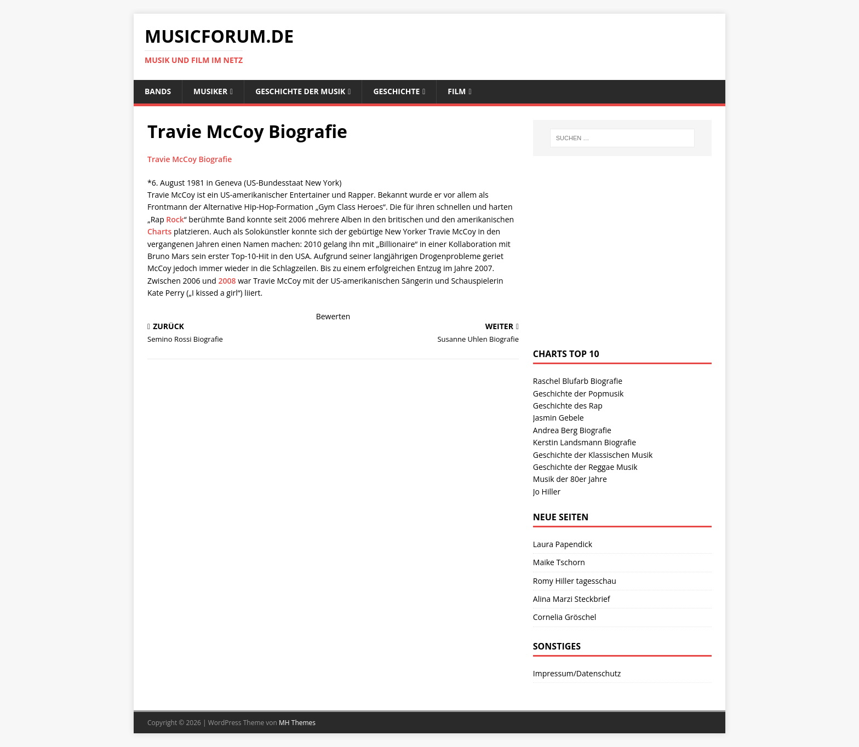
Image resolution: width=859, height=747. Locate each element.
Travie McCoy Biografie (189, 159)
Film (459, 91)
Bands (158, 91)
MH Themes (297, 722)
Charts (159, 231)
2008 (227, 280)
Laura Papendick (562, 544)
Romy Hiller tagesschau (574, 581)
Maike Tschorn (559, 562)
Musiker (211, 91)
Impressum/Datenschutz (577, 673)
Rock (175, 219)
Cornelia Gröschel (565, 617)
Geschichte (398, 91)
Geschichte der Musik (301, 91)
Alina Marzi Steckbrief (571, 599)
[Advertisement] (615, 262)
